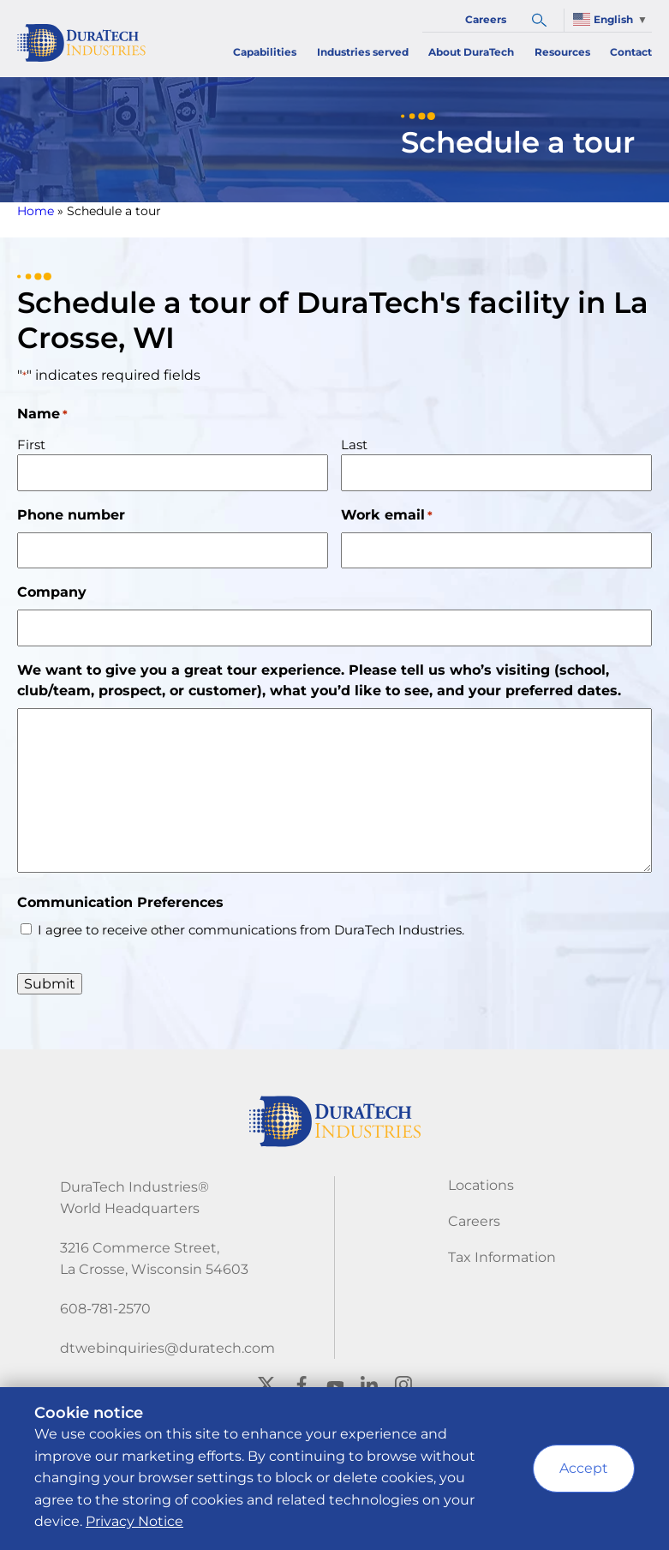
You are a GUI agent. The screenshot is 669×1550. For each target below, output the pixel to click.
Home (35, 211)
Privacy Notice (134, 1521)
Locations (481, 1185)
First (31, 444)
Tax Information (502, 1257)
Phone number (71, 515)
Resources (562, 51)
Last (354, 444)
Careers (485, 19)
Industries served (363, 51)
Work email (387, 516)
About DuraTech (471, 51)
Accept (583, 1468)
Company (52, 592)
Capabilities (264, 51)
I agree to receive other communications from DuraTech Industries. (251, 930)
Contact (631, 51)
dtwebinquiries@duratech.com (167, 1348)
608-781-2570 (105, 1309)
